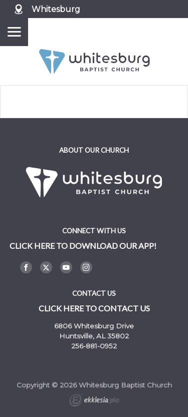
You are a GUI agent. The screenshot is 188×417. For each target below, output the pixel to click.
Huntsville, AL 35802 (94, 336)
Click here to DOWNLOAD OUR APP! (83, 245)
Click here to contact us (94, 308)
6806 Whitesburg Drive (94, 326)
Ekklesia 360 (94, 401)
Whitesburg (56, 9)
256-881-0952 (94, 346)
